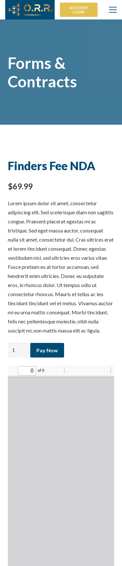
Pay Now (47, 350)
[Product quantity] (18, 350)
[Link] (30, 9)
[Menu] (113, 10)
